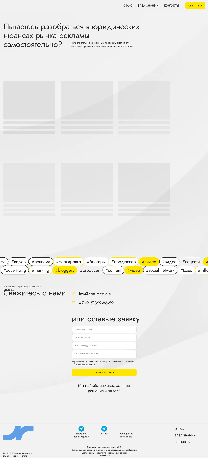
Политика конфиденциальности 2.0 (104, 447)
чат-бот (104, 433)
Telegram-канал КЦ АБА (81, 435)
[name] (104, 329)
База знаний (148, 5)
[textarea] (104, 354)
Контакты (171, 5)
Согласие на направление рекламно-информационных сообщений (104, 450)
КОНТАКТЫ (182, 442)
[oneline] (104, 337)
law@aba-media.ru (96, 294)
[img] (26, 5)
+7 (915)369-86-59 (96, 303)
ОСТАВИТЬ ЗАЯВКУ (104, 372)
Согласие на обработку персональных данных (104, 453)
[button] (195, 5)
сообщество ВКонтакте (126, 435)
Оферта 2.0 (104, 455)
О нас (127, 5)
